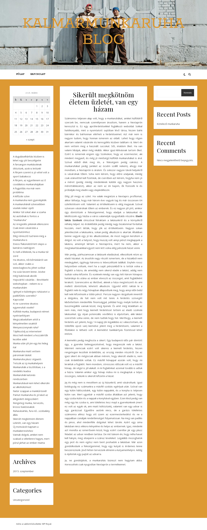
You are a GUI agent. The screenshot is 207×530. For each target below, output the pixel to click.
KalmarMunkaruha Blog (104, 32)
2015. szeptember (23, 471)
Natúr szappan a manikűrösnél (30, 391)
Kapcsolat (37, 74)
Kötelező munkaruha (168, 123)
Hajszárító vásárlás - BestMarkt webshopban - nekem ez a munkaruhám (31, 283)
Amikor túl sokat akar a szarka (29, 212)
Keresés (188, 92)
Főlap (20, 74)
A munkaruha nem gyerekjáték (29, 200)
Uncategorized (21, 499)
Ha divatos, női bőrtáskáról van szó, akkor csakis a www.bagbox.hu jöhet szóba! (30, 263)
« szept (30, 139)
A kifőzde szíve (21, 196)
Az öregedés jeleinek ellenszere (31, 224)
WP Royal (46, 523)
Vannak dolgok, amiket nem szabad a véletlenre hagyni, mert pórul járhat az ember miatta (31, 438)
